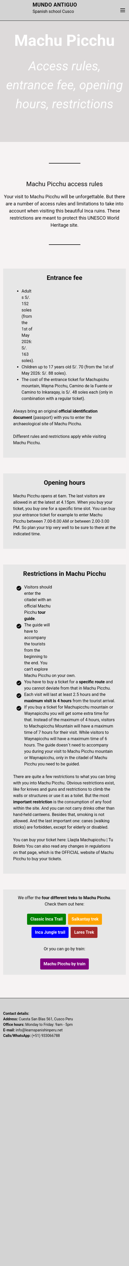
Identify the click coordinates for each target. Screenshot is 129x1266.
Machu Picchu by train (65, 963)
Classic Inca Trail (46, 919)
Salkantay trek (85, 919)
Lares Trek (84, 932)
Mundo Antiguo (55, 5)
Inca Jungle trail (50, 932)
